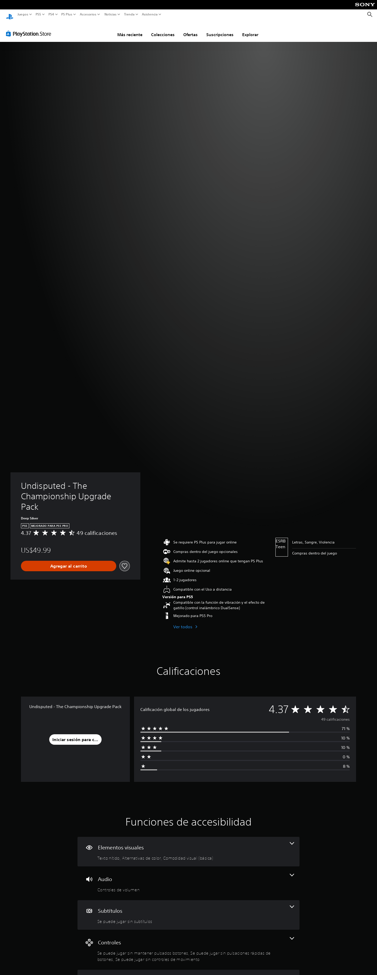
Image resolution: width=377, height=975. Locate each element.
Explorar (250, 29)
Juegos (23, 14)
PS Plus (66, 14)
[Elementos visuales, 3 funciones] (188, 846)
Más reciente (129, 29)
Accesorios (88, 14)
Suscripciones (220, 29)
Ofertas (190, 29)
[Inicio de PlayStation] (9, 14)
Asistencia (150, 14)
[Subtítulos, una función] (188, 910)
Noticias (110, 14)
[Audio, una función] (188, 878)
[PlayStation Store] (30, 28)
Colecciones (163, 29)
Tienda (129, 14)
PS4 (51, 14)
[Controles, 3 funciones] (188, 945)
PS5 (38, 14)
